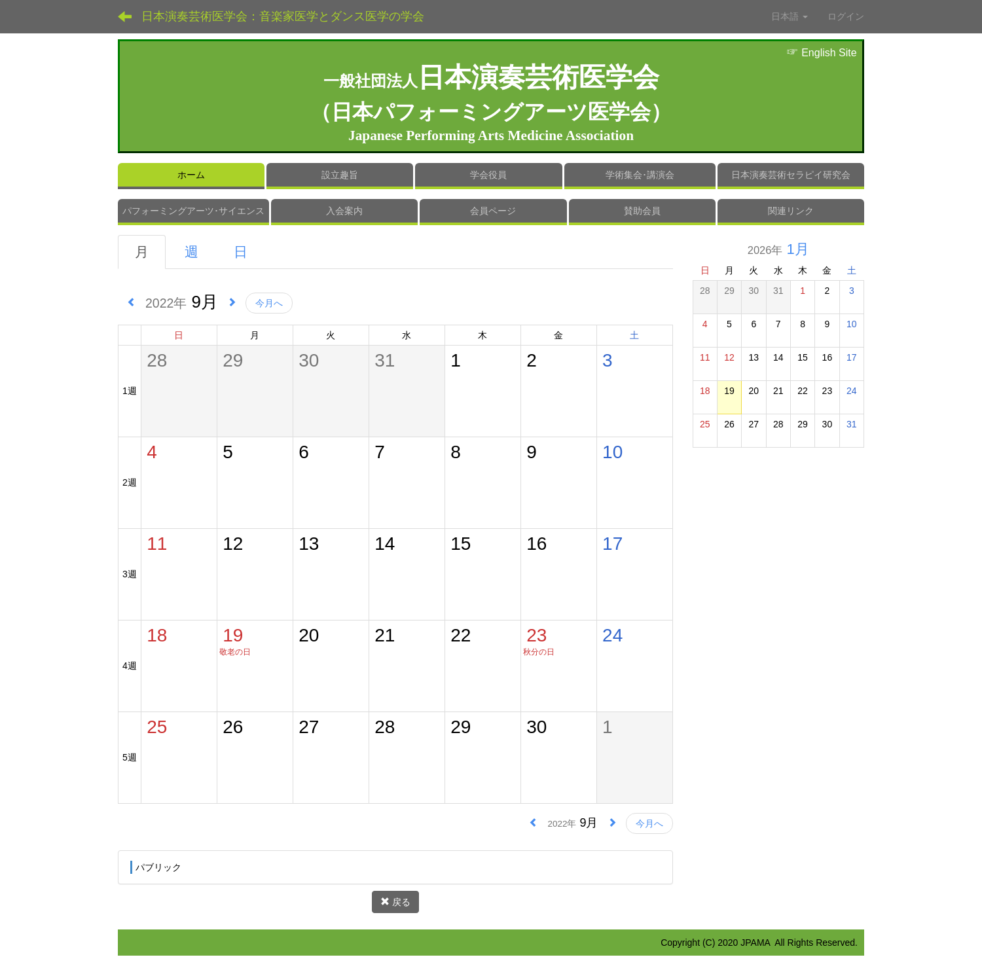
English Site (821, 52)
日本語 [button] (789, 16)
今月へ (269, 303)
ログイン (845, 16)
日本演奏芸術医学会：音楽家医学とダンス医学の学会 (282, 16)
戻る (395, 902)
